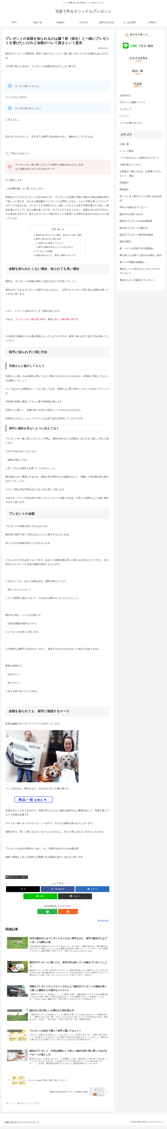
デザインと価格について (132, 102)
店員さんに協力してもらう (50, 243)
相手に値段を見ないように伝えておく (56, 248)
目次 (54, 229)
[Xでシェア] (23, 890)
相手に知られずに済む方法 (48, 239)
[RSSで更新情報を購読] (60, 912)
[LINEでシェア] (40, 897)
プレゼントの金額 (44, 252)
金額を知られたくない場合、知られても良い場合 (59, 235)
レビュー (124, 116)
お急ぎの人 (125, 95)
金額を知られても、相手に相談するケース (55, 256)
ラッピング (125, 109)
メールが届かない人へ (131, 123)
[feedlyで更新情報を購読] (54, 912)
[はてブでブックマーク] (92, 890)
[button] (75, 897)
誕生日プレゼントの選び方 (16, 878)
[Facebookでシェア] (58, 890)
